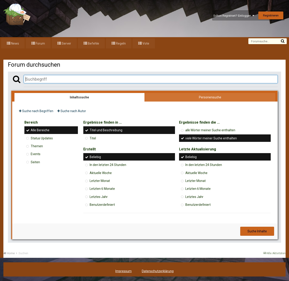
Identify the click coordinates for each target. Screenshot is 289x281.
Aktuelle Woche (101, 173)
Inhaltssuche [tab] (79, 97)
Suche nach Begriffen (36, 111)
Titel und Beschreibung (106, 130)
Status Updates (42, 138)
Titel (93, 138)
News (14, 43)
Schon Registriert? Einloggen (233, 15)
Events (35, 154)
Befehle (93, 43)
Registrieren (271, 15)
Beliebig (95, 157)
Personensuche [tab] (210, 97)
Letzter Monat (100, 181)
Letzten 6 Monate (102, 189)
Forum (40, 43)
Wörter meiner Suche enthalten (210, 130)
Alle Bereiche (40, 130)
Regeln (120, 43)
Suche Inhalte (257, 231)
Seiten (35, 162)
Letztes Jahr (99, 197)
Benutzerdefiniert (102, 204)
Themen (37, 146)
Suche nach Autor (71, 111)
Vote (145, 43)
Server (66, 43)
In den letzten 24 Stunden (108, 165)
